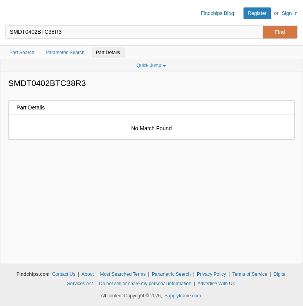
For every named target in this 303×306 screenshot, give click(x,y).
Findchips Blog (217, 13)
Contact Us (63, 274)
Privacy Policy (211, 274)
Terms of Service (249, 274)
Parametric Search (171, 274)
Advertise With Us (215, 283)
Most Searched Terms (123, 274)
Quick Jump (152, 65)
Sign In (290, 13)
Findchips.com (12, 13)
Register (257, 13)
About (87, 274)
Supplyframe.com (182, 296)
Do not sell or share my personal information (145, 283)
